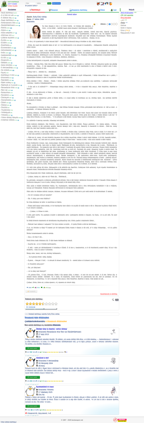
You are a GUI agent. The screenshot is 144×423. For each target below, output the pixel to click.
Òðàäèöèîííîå (32, 413)
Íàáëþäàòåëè (6, 55)
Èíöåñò (4, 43)
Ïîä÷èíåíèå (5, 70)
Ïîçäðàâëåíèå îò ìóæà (45, 387)
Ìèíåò (3, 53)
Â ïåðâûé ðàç (6, 18)
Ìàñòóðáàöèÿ (6, 50)
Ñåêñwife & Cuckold (9, 85)
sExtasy (41, 366)
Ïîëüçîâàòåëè (126, 18)
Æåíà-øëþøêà (6, 33)
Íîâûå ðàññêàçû (7, 13)
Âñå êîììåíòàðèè (127, 13)
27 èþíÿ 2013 (43, 334)
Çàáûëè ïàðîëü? (31, 5)
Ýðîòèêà (4, 115)
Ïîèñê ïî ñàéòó (126, 28)
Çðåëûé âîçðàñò (7, 38)
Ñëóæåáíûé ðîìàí (7, 88)
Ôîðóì (123, 23)
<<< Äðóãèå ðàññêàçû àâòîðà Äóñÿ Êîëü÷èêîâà (42, 314)
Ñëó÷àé (4, 90)
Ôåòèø (4, 105)
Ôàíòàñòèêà (6, 100)
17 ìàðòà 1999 (38, 19)
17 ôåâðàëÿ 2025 (45, 392)
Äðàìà (3, 30)
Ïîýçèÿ (3, 73)
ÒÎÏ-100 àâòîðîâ (127, 15)
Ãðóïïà (3, 28)
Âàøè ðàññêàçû (7, 20)
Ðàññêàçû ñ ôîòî (7, 75)
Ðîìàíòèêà (5, 78)
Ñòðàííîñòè (5, 93)
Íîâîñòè (123, 25)
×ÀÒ (122, 20)
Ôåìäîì (3, 103)
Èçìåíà (3, 40)
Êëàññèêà (5, 45)
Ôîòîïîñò (4, 107)
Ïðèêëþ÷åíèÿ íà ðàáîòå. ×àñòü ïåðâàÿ (51, 329)
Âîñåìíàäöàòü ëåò (8, 23)
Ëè (39, 337)
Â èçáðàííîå (31, 291)
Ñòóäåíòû (5, 95)
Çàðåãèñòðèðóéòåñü (35, 321)
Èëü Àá (41, 395)
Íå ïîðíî (3, 58)
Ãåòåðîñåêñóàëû (8, 25)
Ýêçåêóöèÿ (5, 110)
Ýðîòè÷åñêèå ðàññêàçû (8, 422)
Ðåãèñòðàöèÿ (56, 3)
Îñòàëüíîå (5, 60)
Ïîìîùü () (125, 30)
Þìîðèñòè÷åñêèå (7, 120)
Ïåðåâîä (4, 63)
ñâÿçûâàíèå (42, 413)
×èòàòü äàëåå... (33, 348)
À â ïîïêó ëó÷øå (7, 15)
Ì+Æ (49, 413)
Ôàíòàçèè (5, 98)
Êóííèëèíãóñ (6, 48)
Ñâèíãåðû (5, 80)
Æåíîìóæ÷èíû (6, 35)
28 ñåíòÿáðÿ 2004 (45, 363)
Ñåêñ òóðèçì (6, 83)
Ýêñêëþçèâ (5, 112)
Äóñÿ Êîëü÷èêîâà (40, 17)
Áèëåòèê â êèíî (42, 358)
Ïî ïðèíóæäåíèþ (7, 68)
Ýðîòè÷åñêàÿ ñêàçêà (9, 117)
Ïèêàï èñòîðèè (6, 65)
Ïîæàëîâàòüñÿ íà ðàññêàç (108, 294)
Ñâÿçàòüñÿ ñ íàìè (128, 33)
